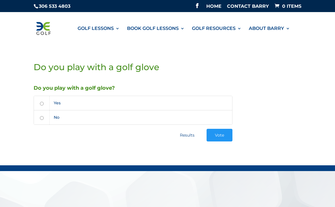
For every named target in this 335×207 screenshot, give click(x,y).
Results (187, 135)
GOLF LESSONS (96, 28)
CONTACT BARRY (248, 6)
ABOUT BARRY (266, 28)
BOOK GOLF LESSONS (153, 28)
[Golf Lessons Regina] (44, 28)
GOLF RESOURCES (214, 28)
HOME (214, 6)
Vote (219, 135)
